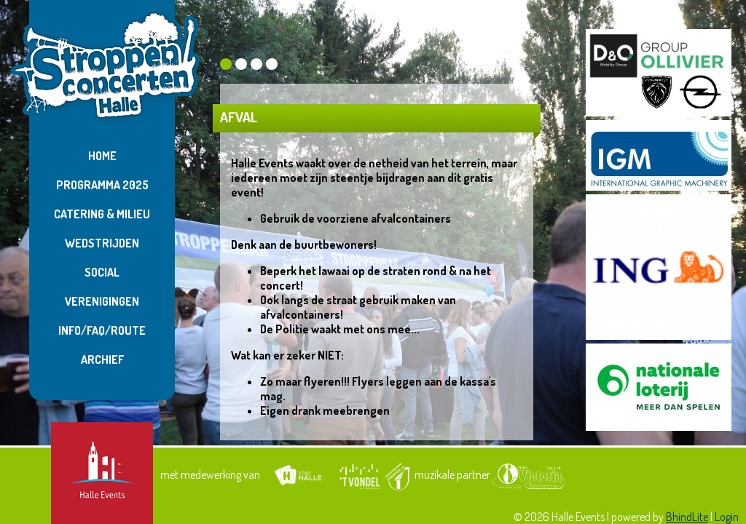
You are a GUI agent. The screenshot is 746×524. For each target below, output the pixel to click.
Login (727, 516)
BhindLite (687, 516)
